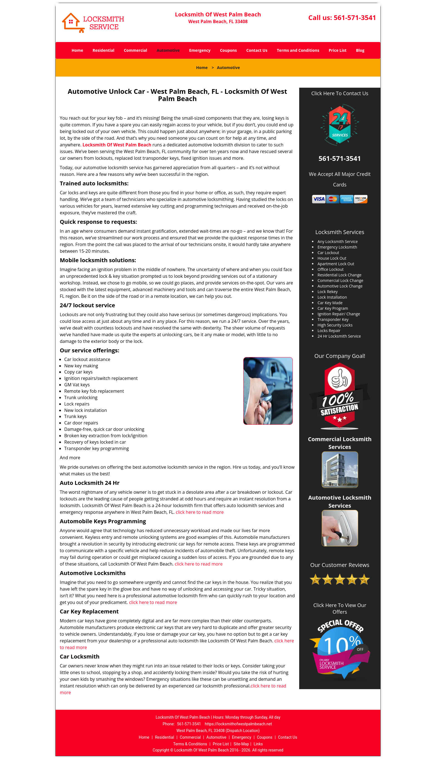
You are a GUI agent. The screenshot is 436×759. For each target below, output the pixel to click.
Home (77, 50)
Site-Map (241, 744)
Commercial (135, 50)
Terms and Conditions (298, 50)
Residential (103, 50)
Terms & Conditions (190, 744)
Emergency (199, 50)
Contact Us (256, 50)
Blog (360, 50)
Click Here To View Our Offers (339, 608)
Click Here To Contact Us (339, 93)
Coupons (228, 50)
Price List (337, 50)
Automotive (168, 50)
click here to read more (201, 512)
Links (258, 744)
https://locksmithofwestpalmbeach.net (238, 724)
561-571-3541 (355, 17)
